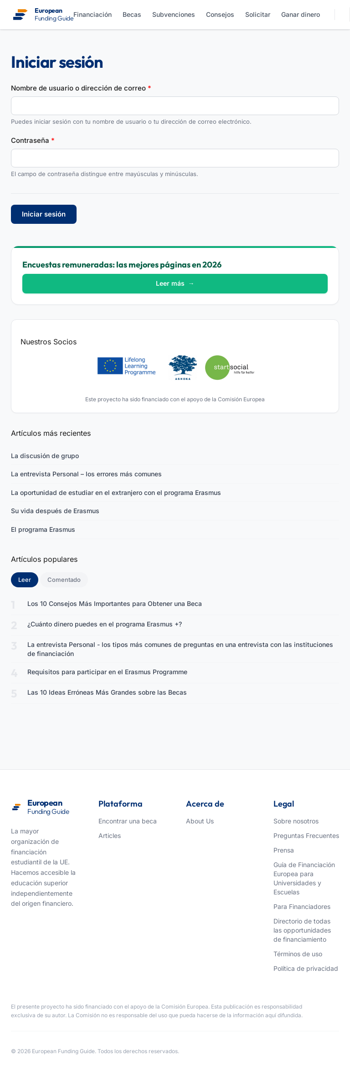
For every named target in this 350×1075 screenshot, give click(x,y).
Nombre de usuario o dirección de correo (81, 88)
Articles (109, 835)
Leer (28, 579)
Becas (132, 14)
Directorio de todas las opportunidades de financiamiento (302, 930)
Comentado (64, 579)
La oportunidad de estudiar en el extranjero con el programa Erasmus (116, 492)
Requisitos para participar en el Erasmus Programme (107, 672)
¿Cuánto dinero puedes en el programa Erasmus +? (104, 624)
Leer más (175, 283)
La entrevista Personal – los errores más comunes (86, 474)
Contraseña (33, 140)
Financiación (92, 14)
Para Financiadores (301, 906)
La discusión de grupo (45, 455)
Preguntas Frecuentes (306, 835)
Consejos (220, 14)
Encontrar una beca (127, 821)
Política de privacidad (305, 968)
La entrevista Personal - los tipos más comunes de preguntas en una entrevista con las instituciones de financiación (180, 649)
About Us (200, 821)
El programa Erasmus (43, 529)
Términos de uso (297, 954)
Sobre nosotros (296, 821)
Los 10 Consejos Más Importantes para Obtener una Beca (114, 603)
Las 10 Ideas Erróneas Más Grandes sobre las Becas (107, 692)
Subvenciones (173, 14)
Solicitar (257, 14)
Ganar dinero (300, 14)
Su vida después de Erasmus (55, 511)
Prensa (283, 850)
